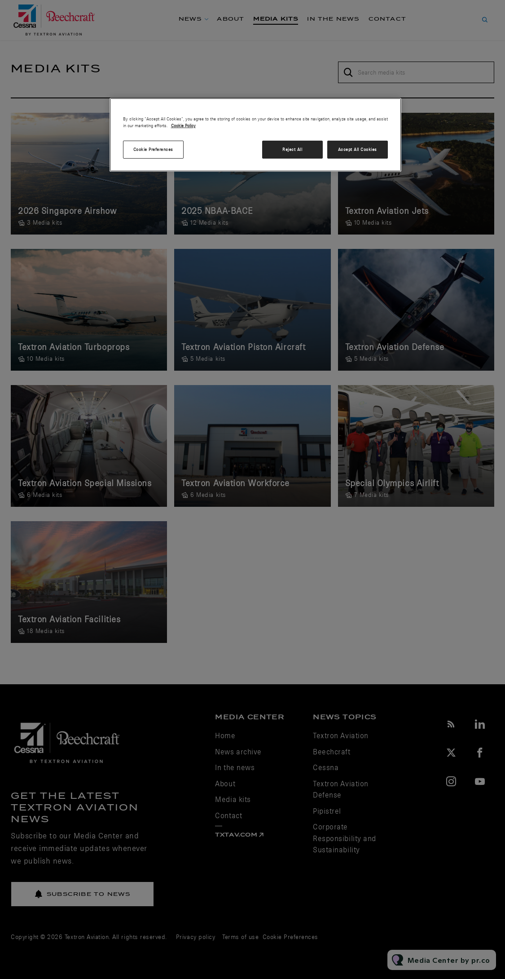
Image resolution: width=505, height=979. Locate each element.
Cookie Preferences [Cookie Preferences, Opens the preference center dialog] (153, 149)
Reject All (292, 149)
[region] (255, 135)
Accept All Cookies (357, 149)
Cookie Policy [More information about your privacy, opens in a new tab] (183, 125)
